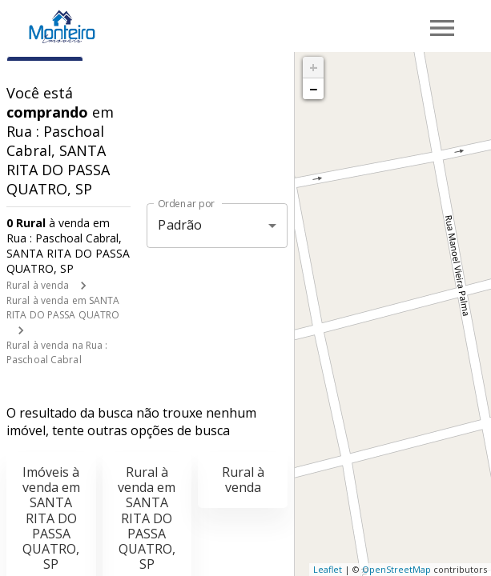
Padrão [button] (180, 225)
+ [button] (313, 67)
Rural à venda (37, 285)
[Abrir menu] (442, 28)
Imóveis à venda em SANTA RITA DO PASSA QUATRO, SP (51, 518)
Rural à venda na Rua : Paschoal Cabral (56, 352)
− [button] (313, 88)
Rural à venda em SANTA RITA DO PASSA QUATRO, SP (146, 518)
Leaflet (327, 569)
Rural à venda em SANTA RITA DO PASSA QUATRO (62, 308)
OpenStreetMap (396, 569)
